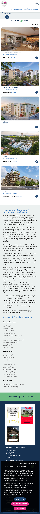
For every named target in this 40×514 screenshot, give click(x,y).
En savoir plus (20, 499)
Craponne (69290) (8, 347)
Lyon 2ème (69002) (9, 333)
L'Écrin (5, 157)
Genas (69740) (7, 360)
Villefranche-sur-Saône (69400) (12, 335)
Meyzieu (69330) (8, 355)
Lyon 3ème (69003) (9, 374)
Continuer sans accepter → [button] (27, 463)
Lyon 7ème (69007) (9, 331)
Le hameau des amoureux (12, 53)
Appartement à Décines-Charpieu (13, 384)
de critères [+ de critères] (7, 13)
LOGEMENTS (26, 21)
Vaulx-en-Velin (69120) (9, 357)
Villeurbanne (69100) (9, 365)
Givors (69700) (7, 345)
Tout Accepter (20, 508)
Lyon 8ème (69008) (9, 372)
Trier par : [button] (34, 24)
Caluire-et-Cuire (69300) (10, 376)
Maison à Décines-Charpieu (11, 387)
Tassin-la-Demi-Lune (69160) (11, 338)
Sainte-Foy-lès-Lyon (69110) (11, 343)
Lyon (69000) (7, 326)
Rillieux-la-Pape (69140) (10, 369)
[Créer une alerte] (7, 17)
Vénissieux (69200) (8, 328)
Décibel (5, 122)
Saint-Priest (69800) (9, 367)
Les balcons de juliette (10, 87)
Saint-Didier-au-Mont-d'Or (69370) (13, 340)
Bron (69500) (7, 362)
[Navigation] (37, 3)
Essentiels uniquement (20, 504)
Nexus (5, 191)
